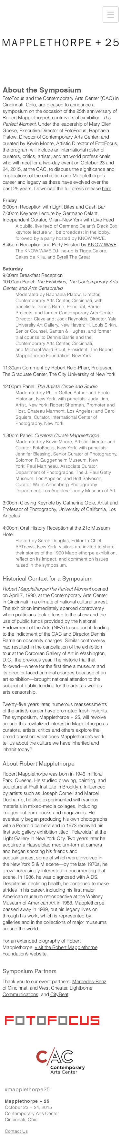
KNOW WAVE (102, 244)
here (106, 188)
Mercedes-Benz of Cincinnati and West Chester (54, 984)
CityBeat (59, 994)
